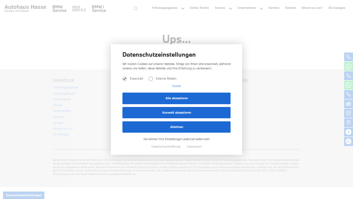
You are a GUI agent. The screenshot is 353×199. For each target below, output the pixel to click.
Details (176, 86)
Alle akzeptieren (176, 98)
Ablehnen (176, 127)
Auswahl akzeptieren (176, 112)
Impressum (194, 146)
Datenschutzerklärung (166, 146)
